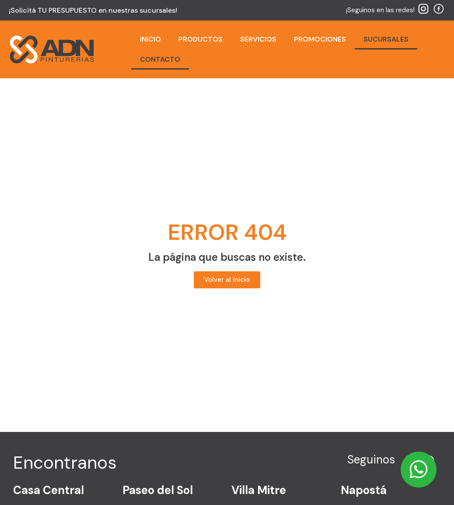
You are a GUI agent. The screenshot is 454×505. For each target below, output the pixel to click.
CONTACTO (160, 59)
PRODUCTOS (200, 39)
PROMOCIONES (320, 39)
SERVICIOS (258, 39)
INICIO (150, 39)
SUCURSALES (386, 39)
